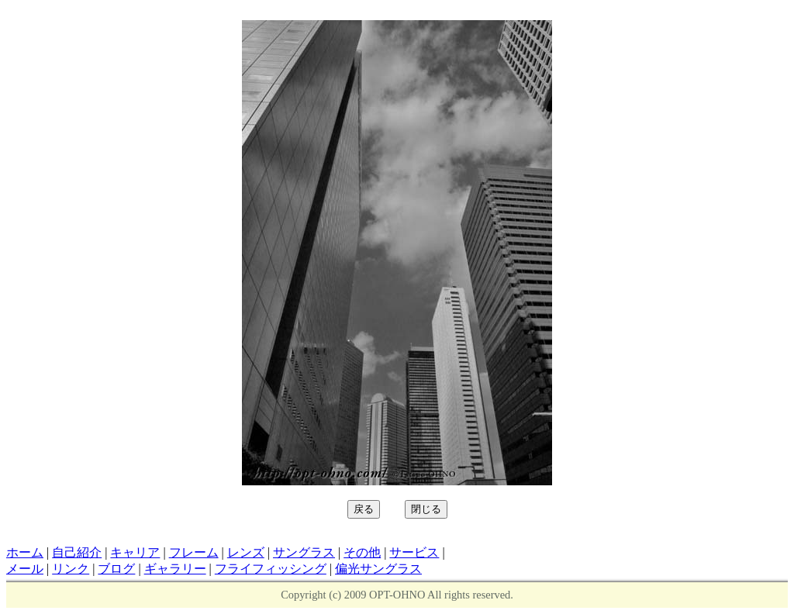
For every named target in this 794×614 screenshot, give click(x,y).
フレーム (194, 552)
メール (24, 568)
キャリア (135, 552)
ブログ (116, 568)
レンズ (245, 552)
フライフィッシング (270, 568)
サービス (414, 552)
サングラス (304, 552)
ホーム (24, 552)
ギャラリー (175, 568)
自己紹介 (77, 552)
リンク (70, 568)
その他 (362, 552)
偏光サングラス (378, 568)
